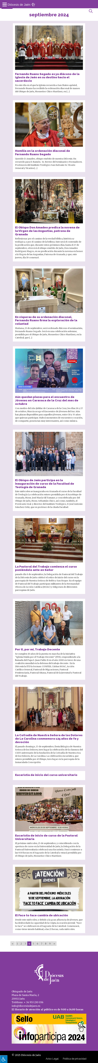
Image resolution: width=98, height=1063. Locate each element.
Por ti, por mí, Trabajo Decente (37, 649)
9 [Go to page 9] (50, 943)
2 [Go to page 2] (21, 943)
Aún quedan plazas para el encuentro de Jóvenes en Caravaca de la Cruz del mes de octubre (46, 400)
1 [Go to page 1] (17, 943)
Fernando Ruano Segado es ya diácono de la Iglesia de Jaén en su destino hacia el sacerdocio (47, 77)
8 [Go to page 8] (45, 943)
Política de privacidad (74, 1058)
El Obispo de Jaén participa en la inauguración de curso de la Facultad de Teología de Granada (44, 483)
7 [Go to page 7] (41, 943)
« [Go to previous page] (12, 943)
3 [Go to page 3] (25, 943)
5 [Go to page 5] (33, 943)
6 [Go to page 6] (37, 943)
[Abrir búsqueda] (91, 11)
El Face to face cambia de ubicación (41, 915)
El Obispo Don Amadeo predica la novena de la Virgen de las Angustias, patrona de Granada (47, 231)
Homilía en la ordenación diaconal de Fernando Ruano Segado (42, 152)
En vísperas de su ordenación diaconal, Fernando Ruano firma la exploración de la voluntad (46, 320)
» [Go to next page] (54, 943)
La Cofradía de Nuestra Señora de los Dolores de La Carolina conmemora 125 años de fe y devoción (48, 738)
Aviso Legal (52, 1058)
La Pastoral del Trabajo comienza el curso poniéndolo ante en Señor (46, 568)
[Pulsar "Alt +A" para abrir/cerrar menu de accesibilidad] (3, 1059)
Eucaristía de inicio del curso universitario (46, 775)
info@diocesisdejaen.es (26, 1005)
